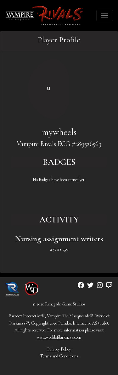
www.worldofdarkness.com (59, 337)
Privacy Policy (59, 349)
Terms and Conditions (59, 356)
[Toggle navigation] (104, 15)
